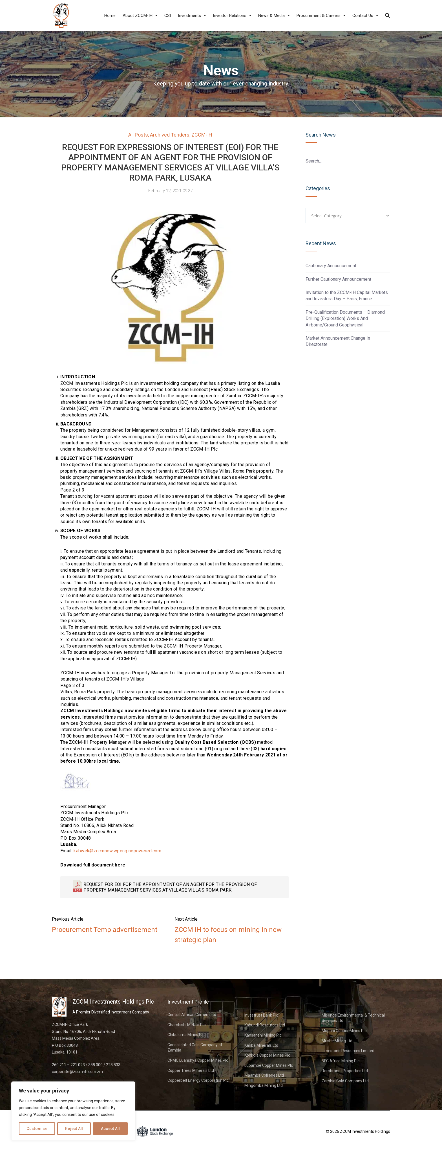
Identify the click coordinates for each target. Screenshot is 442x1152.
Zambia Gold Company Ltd (345, 1081)
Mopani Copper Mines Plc (344, 1030)
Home (110, 15)
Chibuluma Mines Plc (185, 1034)
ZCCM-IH (201, 135)
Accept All (110, 1128)
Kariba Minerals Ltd (261, 1045)
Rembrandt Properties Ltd (345, 1070)
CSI (167, 15)
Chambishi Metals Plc (186, 1024)
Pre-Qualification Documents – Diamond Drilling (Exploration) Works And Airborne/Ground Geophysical (345, 319)
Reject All (74, 1128)
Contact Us (362, 15)
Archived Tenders (169, 135)
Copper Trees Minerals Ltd (190, 1070)
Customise (36, 1128)
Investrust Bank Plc (261, 1015)
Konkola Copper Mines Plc (267, 1055)
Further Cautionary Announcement (338, 279)
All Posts (138, 135)
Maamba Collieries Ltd (264, 1075)
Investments (189, 15)
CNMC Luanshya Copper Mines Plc (197, 1060)
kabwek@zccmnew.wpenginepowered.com (117, 850)
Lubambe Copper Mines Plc (268, 1065)
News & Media (271, 15)
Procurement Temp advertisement (104, 930)
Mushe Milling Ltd (337, 1041)
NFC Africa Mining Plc (340, 1061)
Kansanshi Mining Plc (263, 1035)
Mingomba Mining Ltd (263, 1085)
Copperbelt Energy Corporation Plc (198, 1080)
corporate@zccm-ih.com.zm (77, 1071)
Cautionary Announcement (331, 265)
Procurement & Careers (319, 15)
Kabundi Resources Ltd (264, 1025)
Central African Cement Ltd (191, 1014)
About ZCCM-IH (138, 15)
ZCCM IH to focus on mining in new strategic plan (228, 935)
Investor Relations (229, 15)
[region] (73, 1111)
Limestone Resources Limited (348, 1050)
